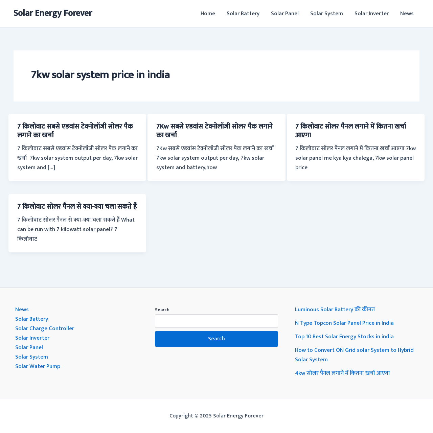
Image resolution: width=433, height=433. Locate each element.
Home (208, 13)
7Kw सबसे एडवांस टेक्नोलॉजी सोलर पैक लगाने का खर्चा (214, 131)
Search (162, 310)
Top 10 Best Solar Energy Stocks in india (344, 336)
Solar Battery (243, 13)
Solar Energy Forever (53, 13)
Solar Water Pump (37, 366)
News (407, 13)
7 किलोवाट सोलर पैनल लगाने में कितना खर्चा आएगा (350, 131)
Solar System (326, 13)
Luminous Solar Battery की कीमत (335, 309)
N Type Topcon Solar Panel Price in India (344, 323)
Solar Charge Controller (44, 328)
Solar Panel (285, 13)
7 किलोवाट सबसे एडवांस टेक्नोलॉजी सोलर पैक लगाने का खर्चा (75, 131)
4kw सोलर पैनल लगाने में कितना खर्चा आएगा (342, 373)
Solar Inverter (372, 13)
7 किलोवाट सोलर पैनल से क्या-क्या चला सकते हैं (77, 206)
